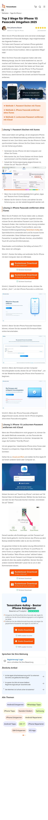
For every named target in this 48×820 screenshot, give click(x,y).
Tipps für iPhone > (16, 13)
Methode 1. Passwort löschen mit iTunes (23, 105)
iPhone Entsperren (14, 717)
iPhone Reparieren (36, 724)
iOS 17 (22, 724)
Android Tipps (10, 724)
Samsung (40, 711)
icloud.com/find (18, 457)
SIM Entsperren (18, 730)
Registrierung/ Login (15, 659)
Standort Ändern (26, 711)
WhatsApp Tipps (34, 704)
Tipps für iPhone (19, 30)
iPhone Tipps (9, 711)
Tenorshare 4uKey (33, 230)
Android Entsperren (15, 704)
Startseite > (5, 13)
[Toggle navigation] (43, 6)
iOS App (32, 730)
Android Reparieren (33, 717)
